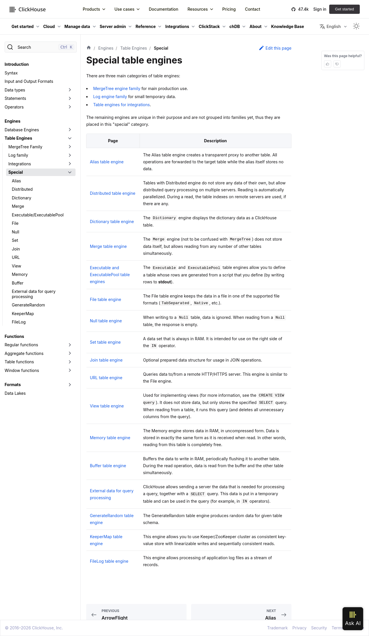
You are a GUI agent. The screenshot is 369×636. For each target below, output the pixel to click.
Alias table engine (107, 161)
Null (15, 231)
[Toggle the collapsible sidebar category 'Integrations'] (70, 164)
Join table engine (106, 360)
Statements (15, 98)
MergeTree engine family (116, 88)
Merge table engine (108, 246)
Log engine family (110, 96)
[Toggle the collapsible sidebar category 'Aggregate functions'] (70, 353)
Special (15, 172)
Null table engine (106, 320)
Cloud (49, 26)
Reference (145, 26)
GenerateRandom (28, 304)
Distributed (22, 189)
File (15, 223)
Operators (14, 106)
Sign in (319, 9)
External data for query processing (34, 294)
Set (15, 240)
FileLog (19, 321)
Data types (15, 89)
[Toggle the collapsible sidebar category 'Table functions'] (70, 362)
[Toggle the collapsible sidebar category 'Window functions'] (70, 370)
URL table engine (106, 377)
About (255, 26)
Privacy (299, 627)
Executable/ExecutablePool (38, 214)
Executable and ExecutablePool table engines (110, 274)
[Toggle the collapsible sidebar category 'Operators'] (70, 107)
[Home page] (88, 48)
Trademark (277, 627)
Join (16, 248)
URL (16, 257)
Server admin (113, 26)
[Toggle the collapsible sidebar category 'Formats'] (70, 384)
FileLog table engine (109, 561)
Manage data (77, 26)
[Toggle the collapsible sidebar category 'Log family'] (70, 155)
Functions (14, 336)
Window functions (22, 370)
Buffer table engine (108, 465)
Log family (18, 155)
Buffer (17, 282)
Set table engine (105, 342)
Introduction (17, 64)
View (16, 265)
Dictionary (21, 197)
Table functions (19, 361)
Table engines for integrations (121, 104)
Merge (18, 206)
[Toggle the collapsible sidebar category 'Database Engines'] (70, 130)
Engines (12, 121)
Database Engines (22, 129)
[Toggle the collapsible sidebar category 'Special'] (70, 172)
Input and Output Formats (29, 81)
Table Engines (18, 138)
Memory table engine (110, 437)
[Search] (41, 47)
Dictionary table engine (112, 221)
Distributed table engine (112, 193)
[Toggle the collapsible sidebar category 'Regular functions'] (70, 345)
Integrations (177, 26)
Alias (16, 180)
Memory (20, 274)
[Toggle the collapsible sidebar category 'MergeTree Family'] (70, 147)
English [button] (330, 26)
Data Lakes (15, 393)
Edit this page (275, 48)
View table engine (107, 405)
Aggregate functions (24, 353)
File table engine (105, 299)
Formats (13, 384)
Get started (344, 9)
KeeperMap (23, 313)
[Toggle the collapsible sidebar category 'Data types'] (70, 90)
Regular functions (21, 344)
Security (319, 627)
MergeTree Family (25, 146)
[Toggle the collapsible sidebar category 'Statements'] (70, 98)
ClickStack (209, 26)
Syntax (11, 72)
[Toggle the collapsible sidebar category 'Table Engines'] (70, 138)
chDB (234, 26)
